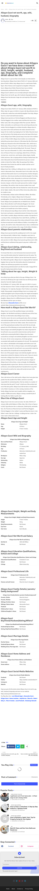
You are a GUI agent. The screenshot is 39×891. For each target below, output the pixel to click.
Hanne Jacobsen (14, 698)
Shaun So (30, 698)
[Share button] (27, 746)
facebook (11, 846)
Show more (34, 765)
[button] (37, 3)
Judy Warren (23, 698)
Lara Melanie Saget (17, 696)
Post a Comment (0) (19, 784)
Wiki (6, 9)
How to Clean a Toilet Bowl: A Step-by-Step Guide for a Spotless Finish (24, 807)
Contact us (20, 889)
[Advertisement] (19, 43)
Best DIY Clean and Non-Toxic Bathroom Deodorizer (23, 829)
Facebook (12, 746)
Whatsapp (22, 746)
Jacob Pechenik (19, 700)
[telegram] (25, 881)
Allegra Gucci (5, 698)
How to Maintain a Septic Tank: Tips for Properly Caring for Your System (22, 818)
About (13, 889)
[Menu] (2, 3)
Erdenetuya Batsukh (30, 700)
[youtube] (19, 881)
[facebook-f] (14, 881)
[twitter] (17, 881)
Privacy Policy (29, 889)
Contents (3, 102)
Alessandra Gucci (13, 303)
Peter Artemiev (10, 700)
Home (2, 9)
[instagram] (22, 881)
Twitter (18, 746)
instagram (30, 846)
